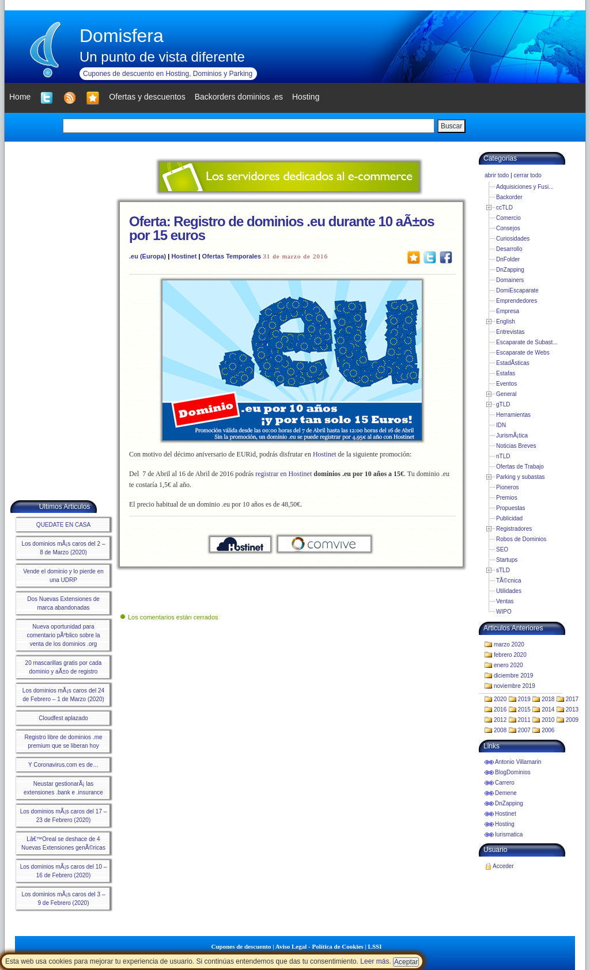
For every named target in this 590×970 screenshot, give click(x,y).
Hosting (505, 824)
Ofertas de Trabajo (520, 466)
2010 (548, 720)
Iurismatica (509, 834)
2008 (500, 730)
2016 (500, 709)
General (506, 394)
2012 (500, 720)
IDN (501, 425)
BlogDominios (513, 772)
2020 (500, 699)
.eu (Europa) (147, 256)
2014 (548, 709)
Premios (506, 497)
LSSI (375, 946)
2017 (572, 699)
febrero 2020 (510, 655)
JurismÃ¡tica (512, 435)
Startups (506, 560)
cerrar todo (527, 175)
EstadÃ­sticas (513, 363)
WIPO (504, 611)
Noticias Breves (516, 446)
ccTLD (504, 207)
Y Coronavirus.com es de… (63, 765)
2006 (548, 730)
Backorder (509, 197)
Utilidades (508, 591)
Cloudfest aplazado (63, 718)
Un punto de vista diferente (162, 56)
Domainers (510, 280)
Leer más (374, 961)
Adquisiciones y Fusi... (525, 187)
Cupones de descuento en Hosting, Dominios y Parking (167, 74)
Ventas (505, 601)
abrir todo (497, 175)
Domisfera (122, 35)
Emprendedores (516, 301)
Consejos (508, 228)
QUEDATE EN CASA (63, 525)
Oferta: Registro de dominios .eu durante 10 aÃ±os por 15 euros (281, 228)
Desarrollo (509, 249)
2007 (524, 730)
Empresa (507, 311)
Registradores (514, 529)
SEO (502, 549)
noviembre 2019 (514, 686)
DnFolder (508, 259)
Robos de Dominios (521, 539)
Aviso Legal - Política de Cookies (319, 946)
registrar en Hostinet (283, 474)
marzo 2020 (509, 644)
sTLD (503, 570)
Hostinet (183, 256)
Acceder (503, 866)
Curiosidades (513, 238)
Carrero (505, 782)
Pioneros (507, 487)
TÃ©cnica (508, 580)
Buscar (451, 126)
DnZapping (510, 270)
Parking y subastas (520, 477)
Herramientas (513, 415)
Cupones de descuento (241, 946)
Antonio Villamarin (518, 762)
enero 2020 (508, 665)
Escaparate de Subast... (527, 342)
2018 (548, 699)
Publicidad (509, 518)
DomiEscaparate (517, 290)
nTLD (503, 456)
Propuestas (510, 508)
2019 (524, 699)
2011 (524, 720)
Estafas (505, 373)
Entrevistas (510, 332)
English (505, 321)
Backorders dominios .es (239, 96)
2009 (572, 720)
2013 (572, 709)
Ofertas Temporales (232, 256)
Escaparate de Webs (523, 352)
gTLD (503, 404)
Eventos (506, 384)
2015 (524, 709)
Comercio (508, 218)
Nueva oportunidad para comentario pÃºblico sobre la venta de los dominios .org (63, 635)
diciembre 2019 (513, 675)
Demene (506, 793)
